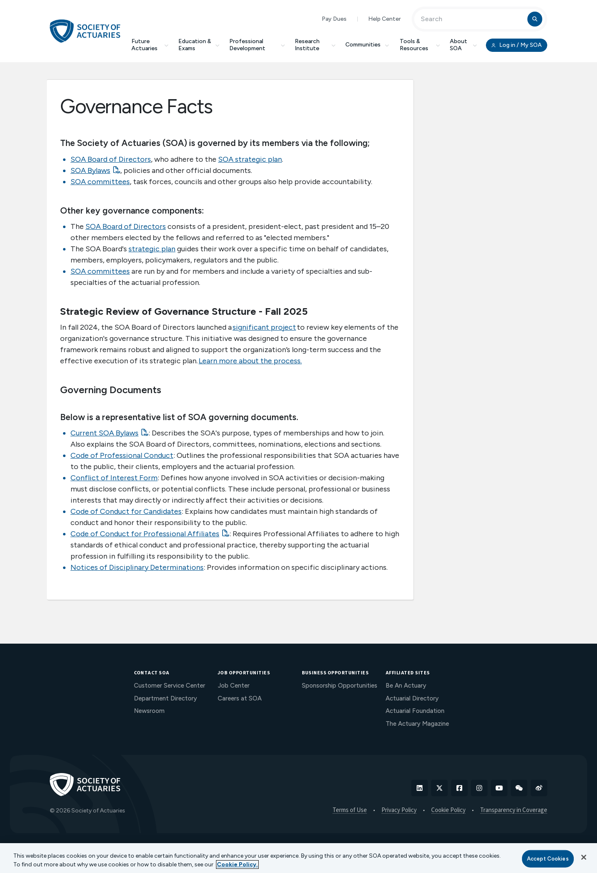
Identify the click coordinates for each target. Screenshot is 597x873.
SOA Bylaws (90, 170)
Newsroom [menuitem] (149, 711)
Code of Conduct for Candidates (126, 511)
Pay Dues (334, 18)
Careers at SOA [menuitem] (240, 698)
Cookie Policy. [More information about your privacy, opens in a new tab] (237, 864)
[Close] (584, 857)
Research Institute (315, 45)
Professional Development (257, 45)
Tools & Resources (420, 45)
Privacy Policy (399, 810)
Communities (367, 44)
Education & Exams (198, 45)
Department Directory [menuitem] (165, 698)
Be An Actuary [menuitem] (406, 685)
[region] (298, 858)
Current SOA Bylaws (104, 433)
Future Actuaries (149, 45)
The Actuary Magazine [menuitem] (417, 723)
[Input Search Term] (472, 19)
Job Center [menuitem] (234, 685)
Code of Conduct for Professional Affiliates (144, 533)
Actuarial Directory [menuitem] (412, 698)
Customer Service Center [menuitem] (169, 685)
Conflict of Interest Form (114, 477)
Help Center (384, 18)
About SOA (463, 45)
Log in (516, 45)
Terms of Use (349, 810)
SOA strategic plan (250, 159)
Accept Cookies (548, 859)
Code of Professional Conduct (121, 455)
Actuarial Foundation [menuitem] (415, 711)
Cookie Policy (448, 810)
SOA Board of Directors (110, 159)
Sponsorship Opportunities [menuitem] (339, 685)
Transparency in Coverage (513, 810)
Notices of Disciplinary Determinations (137, 567)
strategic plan (152, 248)
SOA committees (100, 181)
